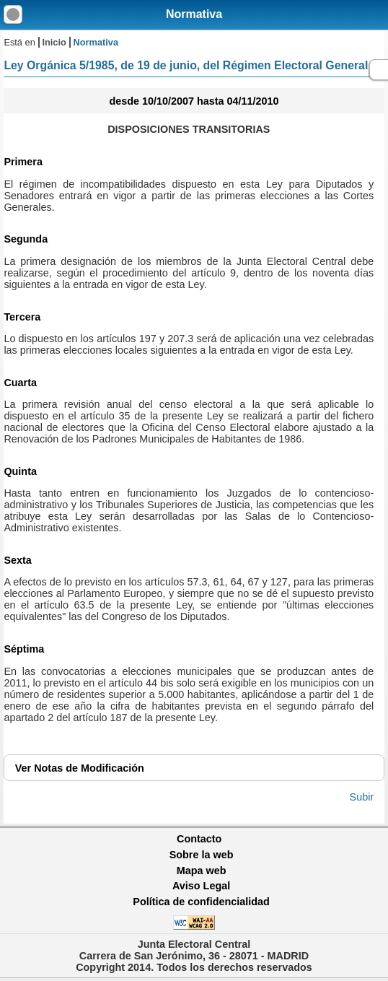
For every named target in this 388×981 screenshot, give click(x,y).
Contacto (199, 839)
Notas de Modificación (79, 768)
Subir (362, 797)
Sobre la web (201, 854)
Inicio (54, 42)
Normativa (194, 14)
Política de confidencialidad (201, 901)
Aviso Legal (201, 885)
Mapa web (201, 870)
